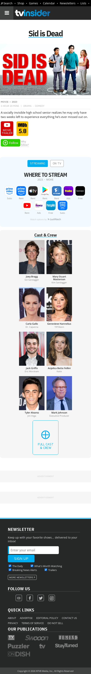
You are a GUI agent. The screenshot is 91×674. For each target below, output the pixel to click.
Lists (83, 3)
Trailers (52, 570)
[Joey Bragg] (32, 262)
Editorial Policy (47, 618)
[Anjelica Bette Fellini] (59, 352)
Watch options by (45, 219)
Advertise (26, 618)
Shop (20, 3)
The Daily (17, 566)
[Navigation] (6, 13)
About (12, 618)
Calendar (49, 3)
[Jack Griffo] (32, 352)
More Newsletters (21, 577)
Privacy (13, 623)
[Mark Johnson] (59, 396)
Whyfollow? (25, 143)
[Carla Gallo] (32, 307)
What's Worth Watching (48, 566)
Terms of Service (33, 623)
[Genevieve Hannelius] (59, 307)
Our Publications (27, 629)
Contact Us (69, 618)
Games (33, 3)
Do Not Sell (55, 623)
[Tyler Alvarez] (32, 396)
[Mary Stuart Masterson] (59, 262)
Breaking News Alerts (24, 570)
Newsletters (68, 3)
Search (8, 3)
